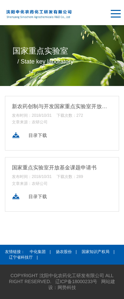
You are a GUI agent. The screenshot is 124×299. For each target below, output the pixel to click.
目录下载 (37, 136)
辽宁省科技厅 (21, 257)
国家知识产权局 (95, 251)
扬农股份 (64, 251)
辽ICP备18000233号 (76, 281)
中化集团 (38, 251)
